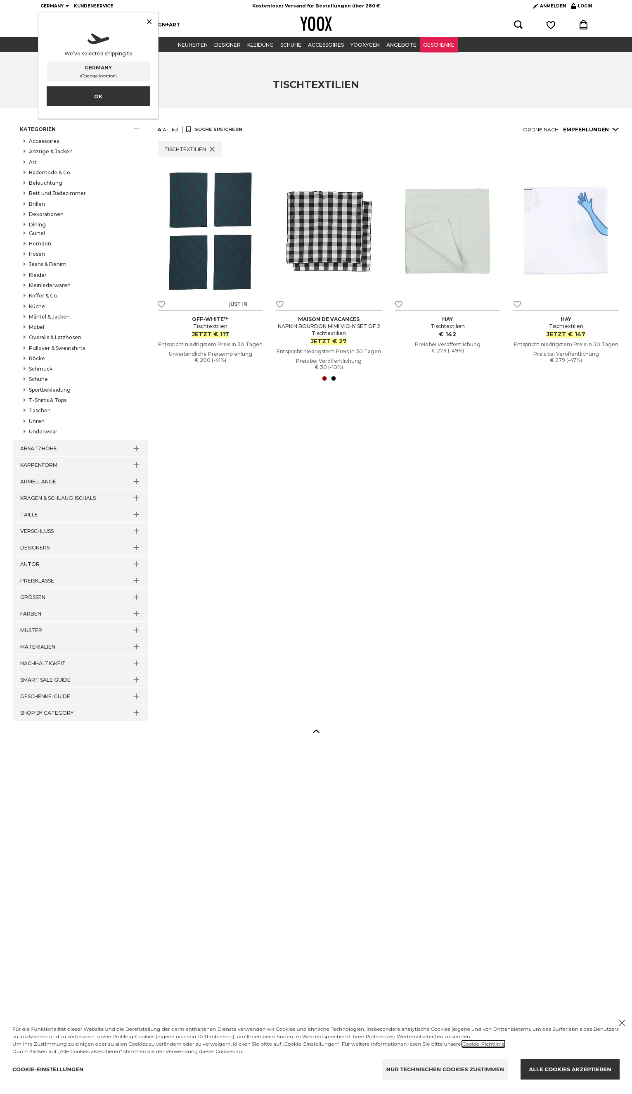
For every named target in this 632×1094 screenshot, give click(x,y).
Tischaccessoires (58, 291)
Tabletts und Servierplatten (71, 264)
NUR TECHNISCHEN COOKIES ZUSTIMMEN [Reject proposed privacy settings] (445, 1069)
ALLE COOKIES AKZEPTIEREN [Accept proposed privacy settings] (570, 1069)
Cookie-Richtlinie (483, 1044)
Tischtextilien (54, 300)
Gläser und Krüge (59, 254)
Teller (44, 282)
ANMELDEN (549, 6)
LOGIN (581, 6)
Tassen (46, 273)
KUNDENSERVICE (93, 6)
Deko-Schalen (54, 245)
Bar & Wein (50, 236)
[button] (80, 129)
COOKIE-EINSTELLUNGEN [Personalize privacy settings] (47, 1069)
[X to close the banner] (622, 1023)
